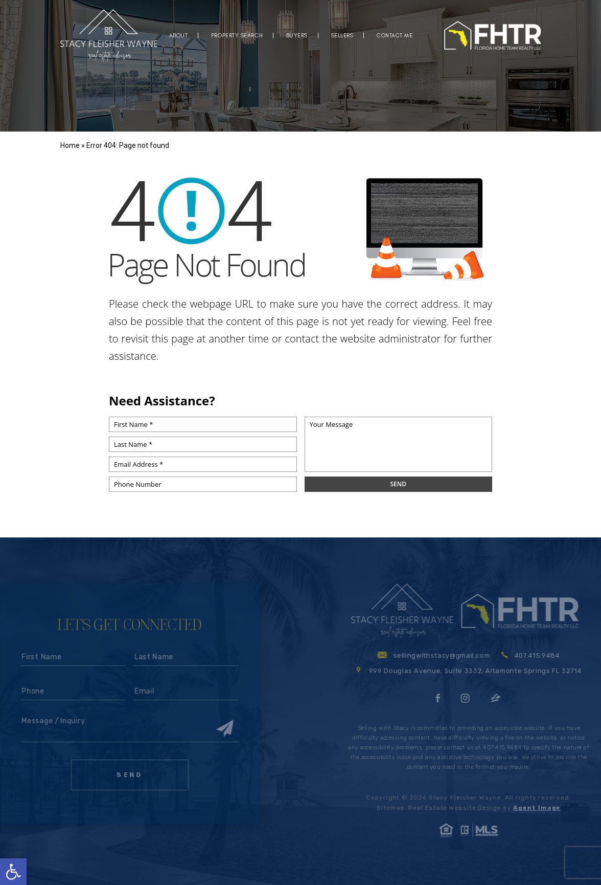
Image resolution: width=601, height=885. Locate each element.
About (178, 35)
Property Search (237, 35)
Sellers (342, 35)
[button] (13, 871)
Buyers (297, 35)
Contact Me (395, 35)
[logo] (108, 35)
